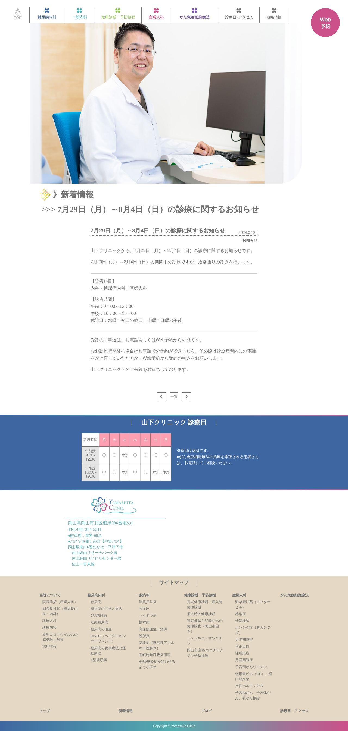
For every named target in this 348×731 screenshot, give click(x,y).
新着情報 (126, 711)
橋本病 (144, 622)
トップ (44, 711)
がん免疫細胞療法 (294, 595)
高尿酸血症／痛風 (153, 629)
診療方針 (49, 621)
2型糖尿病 (99, 615)
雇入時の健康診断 (201, 614)
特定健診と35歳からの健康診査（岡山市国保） (205, 626)
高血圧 (144, 609)
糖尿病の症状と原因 (106, 609)
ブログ (206, 711)
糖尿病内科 (96, 595)
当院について (50, 595)
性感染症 (242, 653)
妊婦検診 (242, 621)
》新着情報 (73, 194)
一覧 (174, 397)
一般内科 (143, 595)
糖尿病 (96, 602)
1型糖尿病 (99, 660)
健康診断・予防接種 (200, 595)
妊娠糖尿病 (99, 622)
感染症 (240, 614)
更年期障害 (244, 640)
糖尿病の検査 (101, 629)
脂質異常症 (148, 602)
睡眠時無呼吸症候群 (155, 655)
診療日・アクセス (294, 711)
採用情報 (49, 646)
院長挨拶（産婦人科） (60, 602)
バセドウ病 (148, 615)
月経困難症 (244, 660)
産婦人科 (239, 595)
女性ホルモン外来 (249, 686)
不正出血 (242, 646)
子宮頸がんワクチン (251, 667)
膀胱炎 (144, 636)
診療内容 (49, 627)
